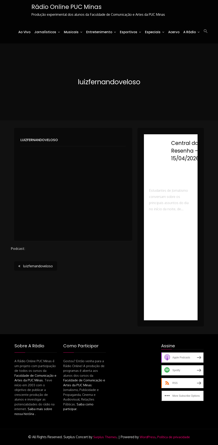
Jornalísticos (45, 32)
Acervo (173, 32)
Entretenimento (99, 32)
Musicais (71, 32)
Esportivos (128, 32)
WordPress (148, 437)
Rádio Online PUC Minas (66, 7)
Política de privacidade (173, 437)
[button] (205, 31)
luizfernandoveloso (39, 140)
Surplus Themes (105, 437)
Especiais (153, 32)
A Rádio (189, 32)
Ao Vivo (24, 32)
